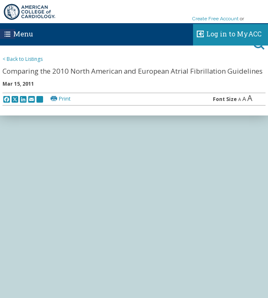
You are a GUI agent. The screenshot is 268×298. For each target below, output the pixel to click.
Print (64, 98)
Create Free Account (215, 19)
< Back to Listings (22, 58)
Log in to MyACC (227, 32)
